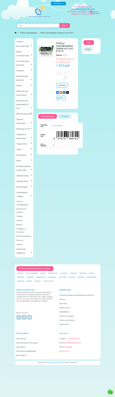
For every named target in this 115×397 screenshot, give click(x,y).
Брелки (19, 225)
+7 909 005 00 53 (83, 6)
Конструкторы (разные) (24, 63)
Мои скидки (21, 355)
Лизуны (19, 220)
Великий (21, 277)
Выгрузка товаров (66, 316)
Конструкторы (24, 45)
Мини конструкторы (24, 54)
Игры (24, 160)
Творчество (24, 143)
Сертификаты (64, 312)
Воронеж (81, 277)
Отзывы (65, 116)
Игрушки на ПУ (24, 128)
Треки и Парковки (24, 121)
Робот (88, 49)
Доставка (63, 303)
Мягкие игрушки (24, 113)
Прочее (19, 244)
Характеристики (47, 116)
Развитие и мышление (24, 136)
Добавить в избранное (63, 98)
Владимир (52, 277)
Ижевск (29, 281)
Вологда (72, 277)
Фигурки (24, 70)
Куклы (24, 85)
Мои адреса (21, 347)
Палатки (19, 240)
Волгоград (62, 277)
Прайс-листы (64, 308)
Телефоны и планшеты (21, 230)
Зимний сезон (24, 175)
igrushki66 (68, 347)
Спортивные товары (24, 194)
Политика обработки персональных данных (76, 295)
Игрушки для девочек (24, 78)
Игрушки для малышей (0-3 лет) (24, 104)
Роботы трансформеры (22, 203)
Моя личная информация (26, 351)
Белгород (83, 273)
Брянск (91, 273)
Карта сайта (64, 324)
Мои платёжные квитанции (27, 343)
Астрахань (64, 273)
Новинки (19, 42)
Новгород (30, 277)
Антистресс (24, 154)
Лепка (24, 149)
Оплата (62, 299)
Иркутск (38, 281)
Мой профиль (22, 333)
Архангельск (53, 273)
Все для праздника (23, 236)
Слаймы (19, 216)
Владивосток (41, 277)
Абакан (43, 273)
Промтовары (24, 186)
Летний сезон (24, 180)
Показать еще (48, 281)
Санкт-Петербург (32, 273)
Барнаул (74, 273)
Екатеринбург (92, 277)
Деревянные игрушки (21, 210)
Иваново (21, 281)
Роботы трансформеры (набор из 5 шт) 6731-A (57, 33)
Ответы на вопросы (67, 320)
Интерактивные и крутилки (24, 168)
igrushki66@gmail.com (72, 343)
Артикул (59, 55)
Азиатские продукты (24, 251)
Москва (20, 273)
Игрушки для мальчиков (24, 93)
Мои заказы (21, 339)
